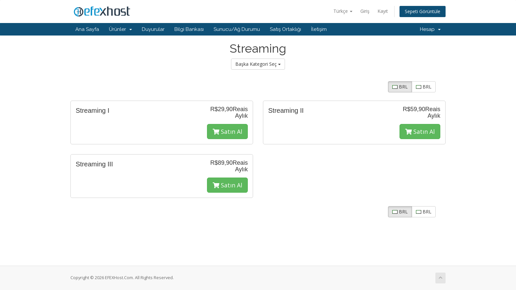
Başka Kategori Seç (258, 64)
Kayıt (382, 11)
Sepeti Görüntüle (422, 11)
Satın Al (227, 131)
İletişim (319, 29)
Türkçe (342, 11)
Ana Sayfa (87, 29)
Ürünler (120, 29)
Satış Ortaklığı (285, 29)
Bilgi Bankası (189, 29)
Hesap (430, 29)
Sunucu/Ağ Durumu (237, 29)
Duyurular (153, 29)
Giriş (365, 11)
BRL (400, 87)
